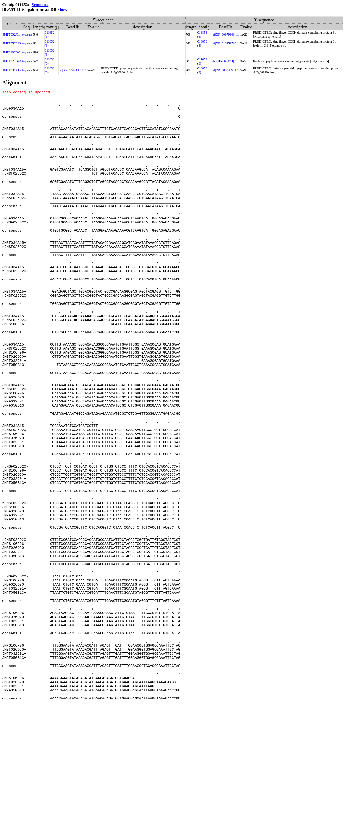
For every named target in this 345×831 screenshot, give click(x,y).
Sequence (40, 4)
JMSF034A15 (12, 70)
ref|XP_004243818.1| (73, 70)
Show (62, 9)
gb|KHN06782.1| (223, 61)
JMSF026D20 (12, 61)
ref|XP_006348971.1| (225, 70)
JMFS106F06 (11, 52)
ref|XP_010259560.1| (225, 43)
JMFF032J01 (11, 34)
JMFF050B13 (12, 43)
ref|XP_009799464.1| (225, 34)
